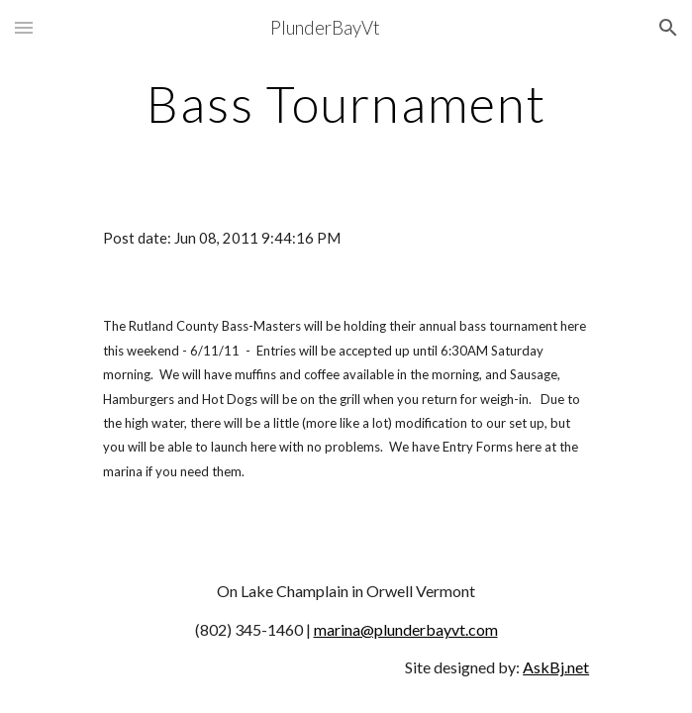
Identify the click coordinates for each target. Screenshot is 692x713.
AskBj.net (556, 667)
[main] (346, 104)
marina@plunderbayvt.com (406, 629)
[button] (24, 27)
